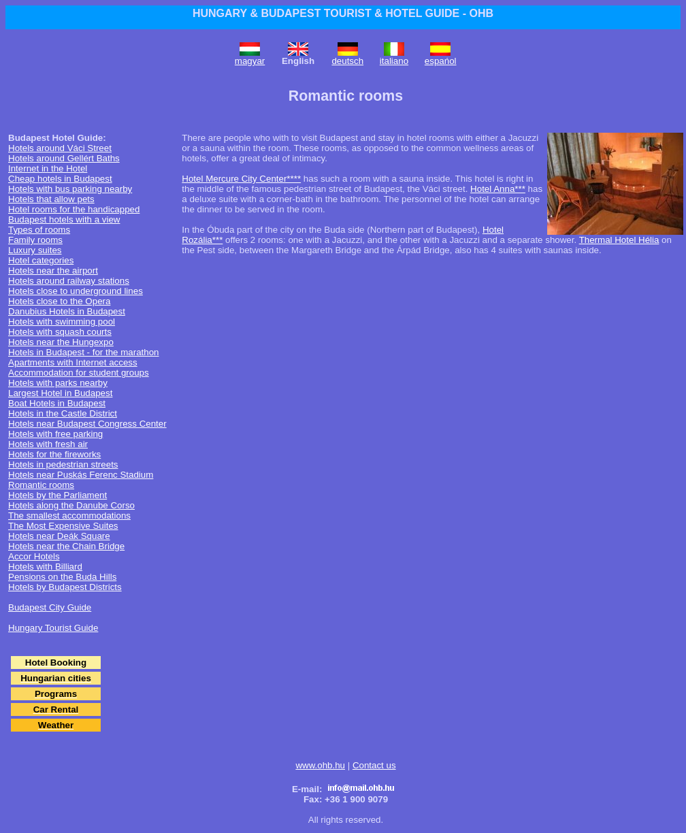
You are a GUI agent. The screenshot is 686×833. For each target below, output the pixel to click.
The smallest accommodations (69, 515)
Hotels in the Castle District (62, 413)
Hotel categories (41, 260)
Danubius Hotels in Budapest (66, 311)
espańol (441, 61)
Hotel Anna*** (497, 189)
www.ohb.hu (320, 765)
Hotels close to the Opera (59, 301)
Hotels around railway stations (68, 281)
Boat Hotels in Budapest (56, 403)
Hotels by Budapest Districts (65, 587)
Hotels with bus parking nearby (70, 189)
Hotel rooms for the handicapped (74, 209)
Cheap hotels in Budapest (60, 179)
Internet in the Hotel (47, 168)
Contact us (374, 765)
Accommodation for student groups (78, 373)
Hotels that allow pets (51, 199)
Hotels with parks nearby (58, 383)
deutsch (347, 61)
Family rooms (35, 240)
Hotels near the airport (53, 270)
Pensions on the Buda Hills (62, 577)
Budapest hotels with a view (64, 219)
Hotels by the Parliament (57, 495)
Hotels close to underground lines (75, 291)
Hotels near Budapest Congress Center (87, 424)
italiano (394, 61)
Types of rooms (39, 230)
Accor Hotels (34, 556)
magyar (250, 61)
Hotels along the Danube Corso (71, 505)
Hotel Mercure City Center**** (241, 179)
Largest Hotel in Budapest (60, 393)
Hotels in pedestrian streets (63, 464)
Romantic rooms (41, 485)
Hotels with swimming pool (61, 321)
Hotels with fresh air (48, 444)
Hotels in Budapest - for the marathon (83, 352)
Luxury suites (35, 250)
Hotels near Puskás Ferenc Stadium (80, 475)
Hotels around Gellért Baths (64, 158)
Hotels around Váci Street (60, 148)
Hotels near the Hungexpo (61, 342)
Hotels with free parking (55, 434)
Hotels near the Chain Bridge (66, 546)
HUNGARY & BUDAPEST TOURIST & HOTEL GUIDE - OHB (343, 13)
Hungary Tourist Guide (53, 628)
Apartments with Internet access (72, 362)
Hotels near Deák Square (59, 536)
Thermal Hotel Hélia (619, 240)
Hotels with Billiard (45, 566)
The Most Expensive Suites (63, 526)
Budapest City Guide (49, 607)
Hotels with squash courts (60, 332)
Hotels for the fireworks (54, 454)
